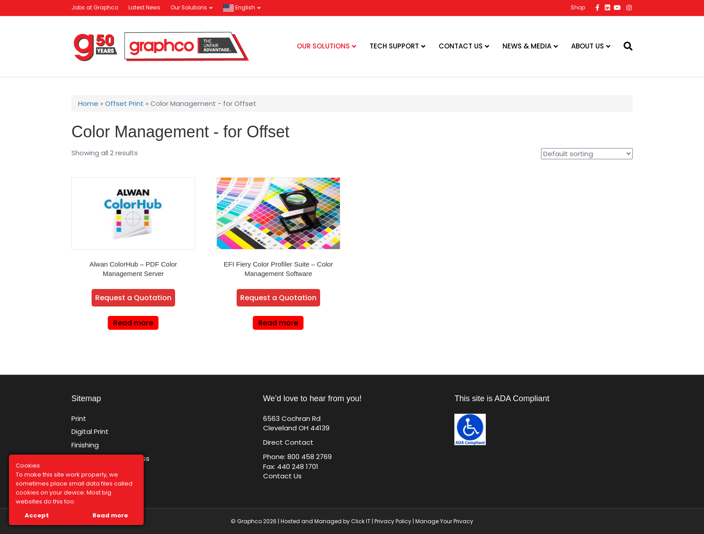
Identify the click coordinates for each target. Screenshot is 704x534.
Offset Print (124, 103)
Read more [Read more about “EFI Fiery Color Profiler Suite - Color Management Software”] (278, 323)
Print (78, 418)
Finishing (85, 445)
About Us (587, 46)
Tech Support (394, 46)
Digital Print (90, 431)
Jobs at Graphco (94, 7)
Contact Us (461, 46)
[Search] (625, 46)
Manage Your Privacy (444, 521)
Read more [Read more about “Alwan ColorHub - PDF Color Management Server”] (133, 323)
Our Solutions (189, 7)
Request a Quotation (133, 298)
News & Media (526, 46)
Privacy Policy (392, 521)
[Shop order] (587, 153)
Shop (578, 7)
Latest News (144, 7)
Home (88, 103)
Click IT (361, 521)
